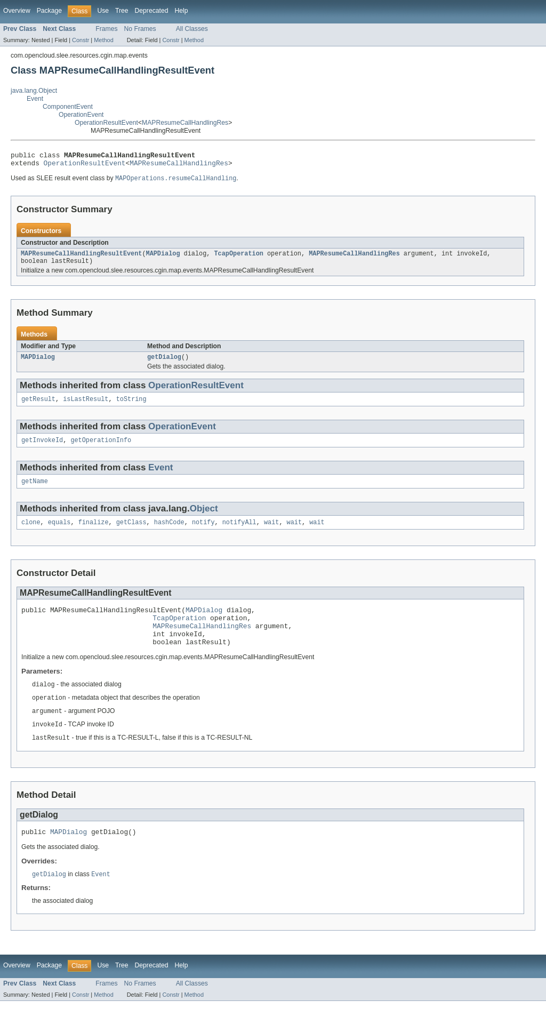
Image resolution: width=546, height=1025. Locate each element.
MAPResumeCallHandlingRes (185, 122)
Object (204, 519)
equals (59, 533)
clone (31, 533)
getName (34, 491)
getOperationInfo (100, 449)
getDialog (164, 363)
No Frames (140, 29)
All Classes (192, 29)
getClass (131, 533)
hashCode (169, 533)
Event (35, 98)
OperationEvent (81, 114)
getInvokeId (42, 449)
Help (181, 10)
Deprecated (151, 10)
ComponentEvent (68, 106)
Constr (80, 40)
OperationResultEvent (106, 122)
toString (131, 407)
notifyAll (239, 533)
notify (203, 533)
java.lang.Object (34, 90)
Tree (122, 10)
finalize (93, 533)
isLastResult (85, 407)
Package (49, 10)
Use (103, 10)
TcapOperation (238, 258)
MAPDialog (163, 258)
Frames (106, 29)
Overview (16, 10)
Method (103, 40)
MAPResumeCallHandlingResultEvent (81, 258)
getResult (38, 407)
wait (271, 533)
